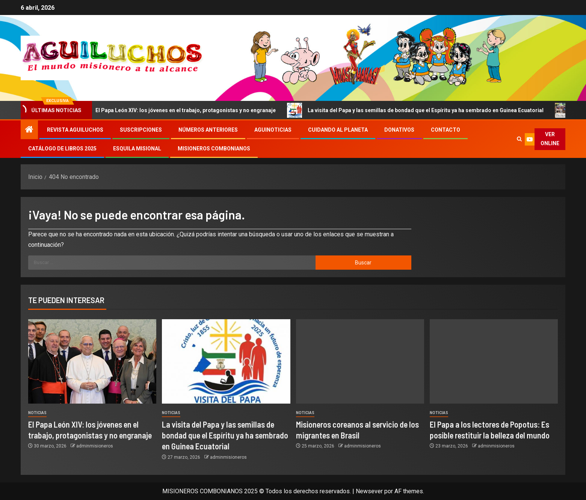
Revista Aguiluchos (75, 130)
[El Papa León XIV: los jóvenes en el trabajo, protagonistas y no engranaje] (92, 361)
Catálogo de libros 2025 (62, 149)
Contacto (445, 130)
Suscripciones (141, 130)
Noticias (37, 413)
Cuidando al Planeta (338, 130)
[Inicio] (29, 130)
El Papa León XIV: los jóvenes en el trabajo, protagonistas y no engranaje (185, 110)
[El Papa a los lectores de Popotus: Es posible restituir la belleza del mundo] (494, 361)
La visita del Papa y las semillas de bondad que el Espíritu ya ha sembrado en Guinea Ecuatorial (426, 110)
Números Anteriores (208, 130)
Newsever (369, 491)
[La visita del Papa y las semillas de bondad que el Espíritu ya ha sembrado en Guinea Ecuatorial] (226, 361)
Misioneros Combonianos (214, 149)
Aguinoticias (272, 130)
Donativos (399, 130)
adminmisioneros (94, 446)
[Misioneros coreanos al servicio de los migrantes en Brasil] (360, 361)
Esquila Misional (137, 149)
